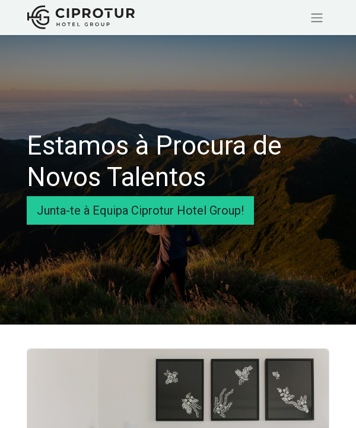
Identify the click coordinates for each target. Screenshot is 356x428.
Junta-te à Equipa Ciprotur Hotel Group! (140, 210)
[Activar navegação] (316, 17)
